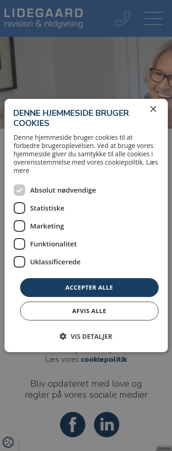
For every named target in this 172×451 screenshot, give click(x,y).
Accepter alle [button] (89, 287)
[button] (86, 336)
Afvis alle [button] (89, 311)
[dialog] (86, 225)
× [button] (153, 109)
